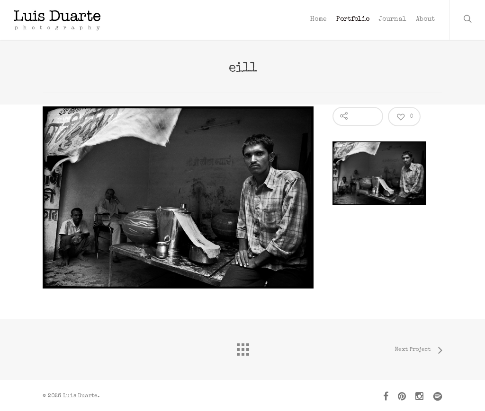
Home (318, 19)
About (425, 19)
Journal (392, 19)
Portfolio (352, 19)
